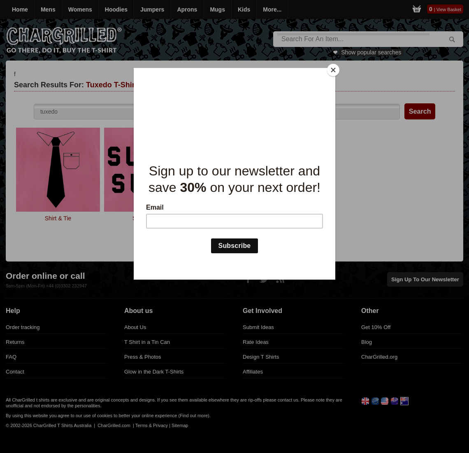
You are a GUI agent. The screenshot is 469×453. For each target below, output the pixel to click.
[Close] (333, 70)
